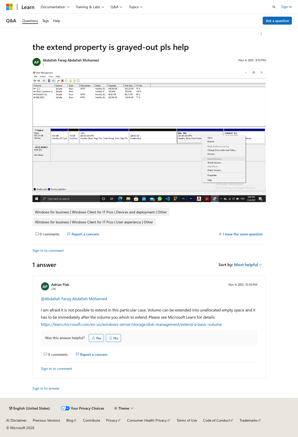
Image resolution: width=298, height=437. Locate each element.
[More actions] (261, 34)
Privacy (111, 420)
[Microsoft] (9, 7)
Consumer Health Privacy (147, 420)
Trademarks (249, 420)
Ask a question (277, 20)
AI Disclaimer (16, 420)
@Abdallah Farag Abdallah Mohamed (74, 298)
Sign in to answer (46, 388)
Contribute (91, 420)
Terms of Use (187, 420)
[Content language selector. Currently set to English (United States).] (29, 408)
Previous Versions (46, 420)
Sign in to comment (48, 250)
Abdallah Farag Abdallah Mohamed (71, 60)
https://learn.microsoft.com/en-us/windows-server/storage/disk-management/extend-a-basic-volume (131, 324)
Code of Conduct (216, 420)
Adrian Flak (60, 284)
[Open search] (274, 7)
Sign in (286, 6)
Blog (69, 420)
